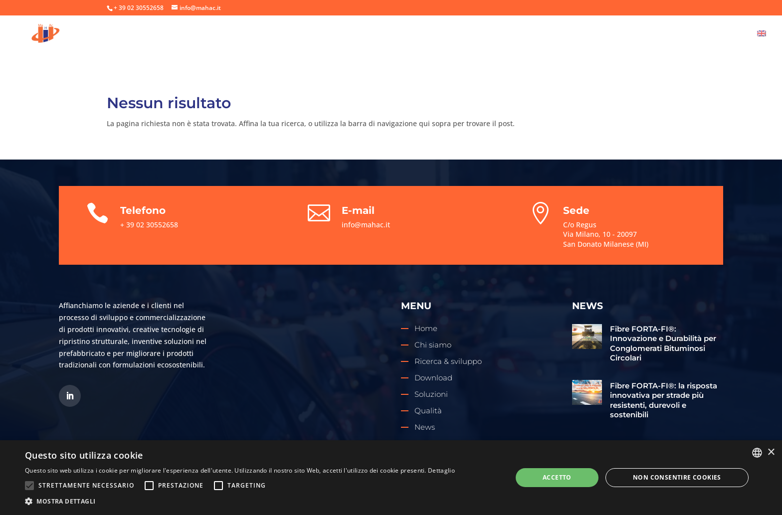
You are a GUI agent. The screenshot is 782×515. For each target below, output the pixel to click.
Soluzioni (537, 34)
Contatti (726, 34)
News (684, 34)
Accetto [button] (557, 477)
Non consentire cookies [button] (677, 477)
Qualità (644, 34)
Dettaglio (441, 470)
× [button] (771, 452)
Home (351, 34)
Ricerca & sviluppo (465, 34)
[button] (240, 502)
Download (593, 34)
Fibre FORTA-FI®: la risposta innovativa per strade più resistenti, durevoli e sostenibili (663, 400)
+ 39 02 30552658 (139, 7)
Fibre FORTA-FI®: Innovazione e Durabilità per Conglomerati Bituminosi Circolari (663, 343)
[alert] (391, 477)
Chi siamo (395, 34)
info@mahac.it (366, 224)
